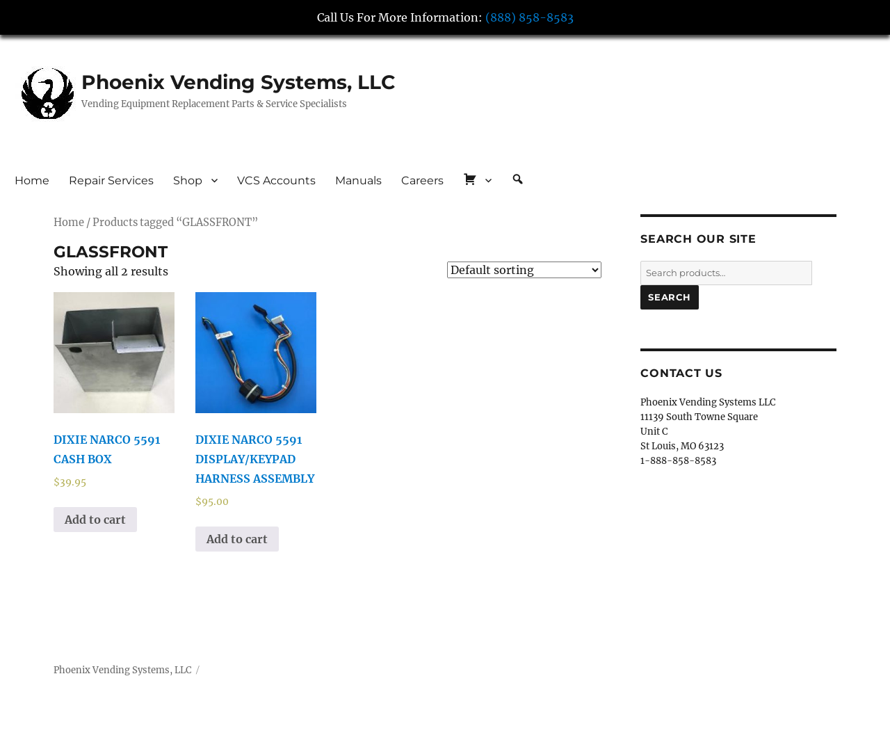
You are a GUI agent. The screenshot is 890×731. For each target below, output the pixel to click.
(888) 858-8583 (529, 17)
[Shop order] (524, 270)
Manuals (358, 180)
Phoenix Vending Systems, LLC (238, 82)
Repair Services (111, 180)
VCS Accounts (276, 180)
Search (669, 297)
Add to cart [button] (95, 520)
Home (32, 180)
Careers (422, 180)
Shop (187, 180)
